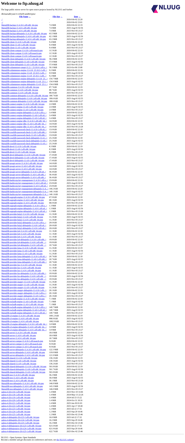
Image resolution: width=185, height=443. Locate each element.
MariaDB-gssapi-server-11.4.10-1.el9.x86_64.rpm (22, 163)
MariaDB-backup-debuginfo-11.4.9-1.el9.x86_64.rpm (23, 39)
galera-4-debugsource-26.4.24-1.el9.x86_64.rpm (21, 428)
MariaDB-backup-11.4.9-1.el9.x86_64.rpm (19, 31)
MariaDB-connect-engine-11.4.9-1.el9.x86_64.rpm (22, 110)
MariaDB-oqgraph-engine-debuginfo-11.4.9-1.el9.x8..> (24, 211)
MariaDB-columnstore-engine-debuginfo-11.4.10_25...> (24, 79)
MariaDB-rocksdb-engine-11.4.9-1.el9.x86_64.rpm (22, 304)
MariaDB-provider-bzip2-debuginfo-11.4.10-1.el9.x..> (23, 223)
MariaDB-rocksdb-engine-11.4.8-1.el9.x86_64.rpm (22, 302)
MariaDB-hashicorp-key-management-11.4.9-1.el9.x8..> (24, 186)
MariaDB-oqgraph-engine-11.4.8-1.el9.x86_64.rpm (22, 200)
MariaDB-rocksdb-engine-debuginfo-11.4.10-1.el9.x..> (24, 307)
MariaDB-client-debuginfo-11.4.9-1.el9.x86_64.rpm (22, 64)
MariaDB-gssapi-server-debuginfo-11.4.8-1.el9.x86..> (23, 175)
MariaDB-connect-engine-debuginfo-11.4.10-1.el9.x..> (24, 112)
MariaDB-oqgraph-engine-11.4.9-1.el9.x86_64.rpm (22, 203)
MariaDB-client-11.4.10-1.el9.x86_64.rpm (18, 42)
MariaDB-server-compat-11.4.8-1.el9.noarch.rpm (21, 344)
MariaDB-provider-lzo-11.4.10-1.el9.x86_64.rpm (21, 265)
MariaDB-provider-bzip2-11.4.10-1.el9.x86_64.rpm (22, 214)
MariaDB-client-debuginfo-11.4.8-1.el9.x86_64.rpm (22, 62)
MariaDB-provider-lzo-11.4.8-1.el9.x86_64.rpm (21, 268)
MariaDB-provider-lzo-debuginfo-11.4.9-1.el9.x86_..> (23, 279)
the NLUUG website (65, 440)
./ (1, 19)
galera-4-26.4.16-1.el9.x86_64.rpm (15, 392)
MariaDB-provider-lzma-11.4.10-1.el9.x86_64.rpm (22, 248)
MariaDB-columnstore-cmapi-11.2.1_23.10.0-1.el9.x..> (24, 67)
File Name (23, 17)
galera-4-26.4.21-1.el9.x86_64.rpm (15, 403)
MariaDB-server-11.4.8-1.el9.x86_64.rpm (18, 335)
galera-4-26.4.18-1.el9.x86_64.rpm (15, 395)
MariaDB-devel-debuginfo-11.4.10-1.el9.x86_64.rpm (23, 155)
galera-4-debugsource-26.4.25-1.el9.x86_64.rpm (21, 431)
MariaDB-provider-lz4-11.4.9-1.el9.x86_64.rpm (21, 237)
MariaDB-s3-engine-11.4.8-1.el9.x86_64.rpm (20, 318)
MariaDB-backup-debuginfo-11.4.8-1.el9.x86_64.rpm (23, 36)
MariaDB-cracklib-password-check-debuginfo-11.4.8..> (24, 141)
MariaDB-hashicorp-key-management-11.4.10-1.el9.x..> (24, 180)
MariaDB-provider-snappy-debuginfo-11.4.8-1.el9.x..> (24, 293)
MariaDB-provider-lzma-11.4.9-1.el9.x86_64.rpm (21, 254)
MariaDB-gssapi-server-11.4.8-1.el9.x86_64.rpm (21, 166)
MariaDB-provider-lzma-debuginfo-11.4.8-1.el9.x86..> (24, 259)
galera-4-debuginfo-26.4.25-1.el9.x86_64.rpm (20, 423)
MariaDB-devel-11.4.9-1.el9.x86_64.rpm (18, 152)
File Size (56, 17)
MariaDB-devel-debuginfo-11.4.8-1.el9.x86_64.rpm (22, 158)
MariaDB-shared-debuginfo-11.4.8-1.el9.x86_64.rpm (23, 369)
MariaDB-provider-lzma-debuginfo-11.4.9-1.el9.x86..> (24, 262)
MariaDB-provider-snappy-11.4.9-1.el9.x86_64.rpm (22, 287)
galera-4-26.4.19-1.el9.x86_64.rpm (15, 397)
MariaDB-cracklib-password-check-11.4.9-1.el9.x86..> (24, 135)
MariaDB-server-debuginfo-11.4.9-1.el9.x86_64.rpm (23, 355)
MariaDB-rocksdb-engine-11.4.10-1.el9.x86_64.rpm (23, 299)
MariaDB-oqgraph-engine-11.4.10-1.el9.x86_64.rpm (23, 197)
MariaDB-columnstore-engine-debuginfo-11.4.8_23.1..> (24, 81)
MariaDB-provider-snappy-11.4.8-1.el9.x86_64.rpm (22, 285)
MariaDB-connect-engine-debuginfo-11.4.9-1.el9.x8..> (24, 118)
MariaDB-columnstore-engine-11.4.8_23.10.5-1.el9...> (24, 73)
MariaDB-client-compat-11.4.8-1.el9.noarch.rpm (21, 53)
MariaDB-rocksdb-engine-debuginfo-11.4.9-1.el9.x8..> (24, 313)
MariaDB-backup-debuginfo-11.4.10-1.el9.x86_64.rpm (24, 33)
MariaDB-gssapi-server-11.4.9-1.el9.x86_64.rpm (21, 169)
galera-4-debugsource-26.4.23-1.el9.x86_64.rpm (21, 426)
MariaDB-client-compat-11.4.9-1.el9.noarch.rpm (21, 56)
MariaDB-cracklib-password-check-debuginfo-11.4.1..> (24, 138)
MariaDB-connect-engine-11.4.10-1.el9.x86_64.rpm (22, 104)
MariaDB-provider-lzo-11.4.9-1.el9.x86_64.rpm (21, 270)
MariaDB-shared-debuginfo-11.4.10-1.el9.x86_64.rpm (23, 366)
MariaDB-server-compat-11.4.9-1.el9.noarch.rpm (21, 347)
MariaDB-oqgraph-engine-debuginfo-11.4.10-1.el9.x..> (24, 206)
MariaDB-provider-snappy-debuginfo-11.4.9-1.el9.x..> (24, 296)
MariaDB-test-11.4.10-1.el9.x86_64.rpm (18, 375)
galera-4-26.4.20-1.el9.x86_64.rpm (15, 400)
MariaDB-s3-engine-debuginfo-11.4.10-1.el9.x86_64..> (24, 324)
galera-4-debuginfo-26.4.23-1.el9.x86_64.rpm (20, 417)
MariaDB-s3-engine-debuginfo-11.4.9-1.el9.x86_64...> (24, 330)
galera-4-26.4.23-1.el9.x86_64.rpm (15, 409)
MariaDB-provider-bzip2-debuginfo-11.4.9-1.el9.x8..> (23, 228)
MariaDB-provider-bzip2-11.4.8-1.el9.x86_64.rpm (22, 217)
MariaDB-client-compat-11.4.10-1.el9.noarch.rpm (22, 50)
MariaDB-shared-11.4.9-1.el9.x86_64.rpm (18, 364)
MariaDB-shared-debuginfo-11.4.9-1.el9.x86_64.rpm (23, 372)
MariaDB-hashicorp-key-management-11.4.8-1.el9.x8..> (24, 183)
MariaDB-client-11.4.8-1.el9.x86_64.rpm (18, 45)
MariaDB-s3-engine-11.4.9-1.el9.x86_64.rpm (20, 321)
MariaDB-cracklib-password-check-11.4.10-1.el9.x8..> (24, 129)
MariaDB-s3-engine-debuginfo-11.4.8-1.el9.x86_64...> (24, 327)
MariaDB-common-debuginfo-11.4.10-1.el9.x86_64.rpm (24, 96)
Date (76, 17)
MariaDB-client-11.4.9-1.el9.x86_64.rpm (18, 48)
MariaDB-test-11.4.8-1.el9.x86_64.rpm (17, 378)
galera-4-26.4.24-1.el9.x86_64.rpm (15, 412)
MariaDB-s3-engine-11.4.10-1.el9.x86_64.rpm (20, 316)
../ (2, 22)
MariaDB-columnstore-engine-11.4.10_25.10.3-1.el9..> (24, 70)
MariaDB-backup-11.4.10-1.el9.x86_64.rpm (19, 25)
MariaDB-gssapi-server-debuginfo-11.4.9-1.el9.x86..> (23, 177)
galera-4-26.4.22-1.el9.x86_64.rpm (15, 406)
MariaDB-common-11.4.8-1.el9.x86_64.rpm (19, 90)
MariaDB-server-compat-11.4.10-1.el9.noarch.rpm (22, 341)
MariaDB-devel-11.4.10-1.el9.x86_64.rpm (18, 146)
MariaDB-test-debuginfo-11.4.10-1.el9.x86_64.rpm (22, 383)
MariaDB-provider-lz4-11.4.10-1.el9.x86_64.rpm (21, 231)
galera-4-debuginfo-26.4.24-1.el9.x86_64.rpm (20, 420)
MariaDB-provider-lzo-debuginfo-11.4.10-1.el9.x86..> (23, 273)
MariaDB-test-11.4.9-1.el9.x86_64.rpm (17, 381)
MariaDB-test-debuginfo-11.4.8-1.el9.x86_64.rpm (22, 386)
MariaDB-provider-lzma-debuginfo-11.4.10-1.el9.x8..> (24, 256)
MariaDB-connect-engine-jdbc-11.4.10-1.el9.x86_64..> (24, 121)
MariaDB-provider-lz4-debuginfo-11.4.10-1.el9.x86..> (23, 239)
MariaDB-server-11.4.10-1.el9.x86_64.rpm (19, 333)
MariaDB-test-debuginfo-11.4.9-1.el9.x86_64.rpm (22, 389)
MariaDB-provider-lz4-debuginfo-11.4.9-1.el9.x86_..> (23, 245)
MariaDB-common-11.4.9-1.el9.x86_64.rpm (19, 93)
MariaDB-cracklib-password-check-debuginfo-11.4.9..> (24, 143)
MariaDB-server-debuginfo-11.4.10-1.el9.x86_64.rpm (23, 349)
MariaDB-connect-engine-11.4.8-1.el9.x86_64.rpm (22, 107)
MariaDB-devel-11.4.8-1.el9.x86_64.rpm (18, 149)
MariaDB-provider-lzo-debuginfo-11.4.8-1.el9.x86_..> (23, 276)
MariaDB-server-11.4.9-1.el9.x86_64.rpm (18, 338)
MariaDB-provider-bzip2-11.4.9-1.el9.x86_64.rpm (22, 220)
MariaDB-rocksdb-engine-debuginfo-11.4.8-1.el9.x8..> (24, 310)
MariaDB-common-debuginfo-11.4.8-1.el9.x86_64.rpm (24, 98)
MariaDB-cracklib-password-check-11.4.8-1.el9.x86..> (24, 132)
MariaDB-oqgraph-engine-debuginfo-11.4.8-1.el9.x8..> (24, 208)
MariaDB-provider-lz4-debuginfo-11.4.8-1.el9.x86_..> (23, 242)
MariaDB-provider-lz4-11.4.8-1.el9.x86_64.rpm (21, 234)
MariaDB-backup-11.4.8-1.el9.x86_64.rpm (19, 28)
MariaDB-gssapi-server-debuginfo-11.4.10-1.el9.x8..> (23, 172)
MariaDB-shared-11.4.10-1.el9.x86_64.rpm (19, 358)
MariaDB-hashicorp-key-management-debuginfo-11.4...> (25, 189)
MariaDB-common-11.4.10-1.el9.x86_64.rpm (20, 87)
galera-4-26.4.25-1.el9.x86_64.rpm (15, 414)
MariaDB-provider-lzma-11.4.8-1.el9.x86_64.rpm (21, 251)
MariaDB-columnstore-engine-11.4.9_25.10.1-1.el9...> (24, 76)
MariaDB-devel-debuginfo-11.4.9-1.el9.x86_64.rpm (22, 160)
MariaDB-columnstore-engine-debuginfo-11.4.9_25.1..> (24, 84)
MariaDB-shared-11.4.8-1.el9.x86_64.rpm (18, 361)
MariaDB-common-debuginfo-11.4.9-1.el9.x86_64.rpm (24, 101)
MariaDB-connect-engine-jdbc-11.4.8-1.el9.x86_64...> (24, 124)
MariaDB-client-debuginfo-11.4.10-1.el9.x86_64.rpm (23, 59)
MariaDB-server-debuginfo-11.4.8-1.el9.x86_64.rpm (23, 352)
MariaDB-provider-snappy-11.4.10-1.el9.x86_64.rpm (23, 282)
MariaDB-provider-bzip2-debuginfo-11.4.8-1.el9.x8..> (23, 225)
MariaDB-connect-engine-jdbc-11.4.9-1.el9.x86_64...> (24, 127)
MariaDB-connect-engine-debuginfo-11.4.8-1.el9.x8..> (24, 115)
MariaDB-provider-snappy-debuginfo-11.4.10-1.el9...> (24, 290)
